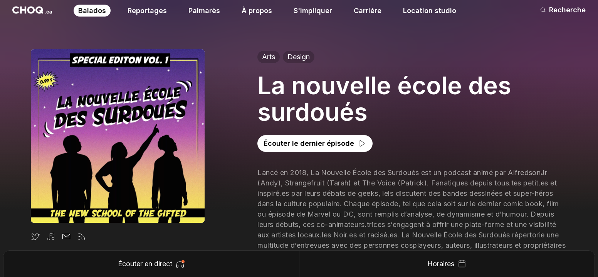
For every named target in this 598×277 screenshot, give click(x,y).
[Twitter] (35, 236)
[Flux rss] (81, 236)
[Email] (66, 236)
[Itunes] (50, 236)
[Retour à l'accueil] (32, 10)
